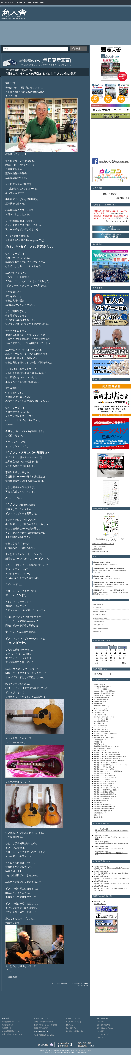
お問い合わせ (102, 1037)
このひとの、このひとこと (102, 717)
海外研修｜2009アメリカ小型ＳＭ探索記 (106, 758)
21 (101, 658)
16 (111, 655)
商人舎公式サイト (8, 3)
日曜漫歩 (96, 742)
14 (101, 655)
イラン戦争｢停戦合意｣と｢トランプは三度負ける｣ (109, 848)
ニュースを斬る (74, 983)
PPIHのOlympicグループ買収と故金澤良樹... (114, 878)
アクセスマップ (102, 1034)
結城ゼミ (96, 802)
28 (101, 660)
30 (111, 660)
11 (120, 652)
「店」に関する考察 (100, 710)
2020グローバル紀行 (100, 689)
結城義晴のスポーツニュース (102, 808)
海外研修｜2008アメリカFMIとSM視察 (105, 752)
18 (120, 655)
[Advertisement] (103, 26)
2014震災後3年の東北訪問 (101, 687)
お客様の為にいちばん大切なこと (102, 551)
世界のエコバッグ (97, 631)
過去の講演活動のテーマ (10, 1031)
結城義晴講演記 (98, 813)
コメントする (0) (82, 986)
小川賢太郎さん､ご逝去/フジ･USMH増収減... (114, 873)
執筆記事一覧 (6, 1028)
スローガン (101, 1022)
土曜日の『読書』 (99, 735)
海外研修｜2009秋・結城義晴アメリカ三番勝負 (108, 760)
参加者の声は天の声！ (42, 1028)
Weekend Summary (99, 709)
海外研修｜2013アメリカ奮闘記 (103, 775)
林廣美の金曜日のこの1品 (101, 748)
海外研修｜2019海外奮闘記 (102, 798)
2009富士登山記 (98, 685)
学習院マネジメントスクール (102, 737)
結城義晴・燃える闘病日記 (102, 810)
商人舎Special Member (105, 1028)
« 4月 (97, 663)
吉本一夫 (96, 873)
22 (106, 658)
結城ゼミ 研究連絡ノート (98, 604)
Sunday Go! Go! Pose (100, 707)
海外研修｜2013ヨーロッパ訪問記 (104, 777)
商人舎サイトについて (83, 1050)
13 (97, 655)
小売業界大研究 (97, 548)
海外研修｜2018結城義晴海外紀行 (104, 796)
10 (115, 652)
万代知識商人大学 (99, 729)
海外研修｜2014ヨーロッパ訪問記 (104, 781)
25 (120, 658)
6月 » (124, 663)
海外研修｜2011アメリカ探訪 (102, 767)
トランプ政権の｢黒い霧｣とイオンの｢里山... (113, 883)
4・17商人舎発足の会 (100, 699)
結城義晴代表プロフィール (11, 1022)
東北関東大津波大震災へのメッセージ (105, 746)
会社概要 (100, 1031)
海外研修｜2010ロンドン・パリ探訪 (104, 763)
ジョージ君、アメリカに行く (99, 614)
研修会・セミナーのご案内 (43, 1022)
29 (106, 660)
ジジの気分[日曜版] (99, 721)
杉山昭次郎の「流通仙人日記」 (100, 611)
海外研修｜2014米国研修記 (102, 785)
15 (106, 655)
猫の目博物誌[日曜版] (100, 800)
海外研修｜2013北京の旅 (101, 779)
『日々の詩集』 (98, 715)
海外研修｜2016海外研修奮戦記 (103, 792)
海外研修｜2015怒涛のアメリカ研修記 (105, 790)
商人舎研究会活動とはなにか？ (45, 1035)
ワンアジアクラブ (99, 727)
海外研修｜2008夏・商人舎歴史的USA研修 (106, 754)
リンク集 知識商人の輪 (74, 1031)
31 (115, 660)
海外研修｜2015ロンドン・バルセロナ (105, 788)
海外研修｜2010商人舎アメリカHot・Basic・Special (109, 765)
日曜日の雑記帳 (98, 740)
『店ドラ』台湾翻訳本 (98, 546)
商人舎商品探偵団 (97, 608)
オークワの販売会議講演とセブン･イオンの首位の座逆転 (111, 843)
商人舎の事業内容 (103, 1025)
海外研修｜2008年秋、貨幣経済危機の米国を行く (108, 756)
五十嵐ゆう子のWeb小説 (98, 621)
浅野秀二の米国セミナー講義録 (100, 618)
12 (124, 652)
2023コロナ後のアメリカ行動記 (103, 691)
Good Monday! (98, 701)
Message (64, 983)
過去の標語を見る (122, 198)
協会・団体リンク (72, 1028)
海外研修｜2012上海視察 (101, 773)
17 (115, 655)
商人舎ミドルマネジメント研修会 (104, 733)
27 (97, 660)
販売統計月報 (98, 817)
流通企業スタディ (99, 750)
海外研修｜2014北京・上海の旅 (103, 783)
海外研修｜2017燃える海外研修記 (104, 794)
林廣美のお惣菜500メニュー (99, 625)
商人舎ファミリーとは (73, 1022)
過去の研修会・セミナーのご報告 (45, 1025)
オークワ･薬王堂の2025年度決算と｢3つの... (113, 868)
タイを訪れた (98, 723)
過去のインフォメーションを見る (117, 221)
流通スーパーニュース (35, 3)
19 (124, 655)
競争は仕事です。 (111, 194)
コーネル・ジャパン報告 (101, 719)
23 (111, 658)
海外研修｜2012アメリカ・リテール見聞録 (106, 771)
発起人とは (69, 1025)
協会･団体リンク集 (99, 901)
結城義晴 (96, 868)
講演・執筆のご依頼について (12, 1034)
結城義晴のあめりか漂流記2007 (103, 806)
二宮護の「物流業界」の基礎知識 (100, 628)
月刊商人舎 (21, 3)
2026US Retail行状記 (100, 697)
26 (124, 658)
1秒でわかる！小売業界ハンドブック (103, 544)
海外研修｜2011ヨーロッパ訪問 (103, 769)
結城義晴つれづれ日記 (100, 804)
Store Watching (98, 705)
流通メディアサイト (100, 904)
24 (115, 658)
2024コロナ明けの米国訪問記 (102, 693)
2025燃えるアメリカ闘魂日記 (102, 695)
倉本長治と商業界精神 (100, 731)
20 (97, 658)
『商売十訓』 (98, 712)
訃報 (95, 815)
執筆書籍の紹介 (7, 1025)
